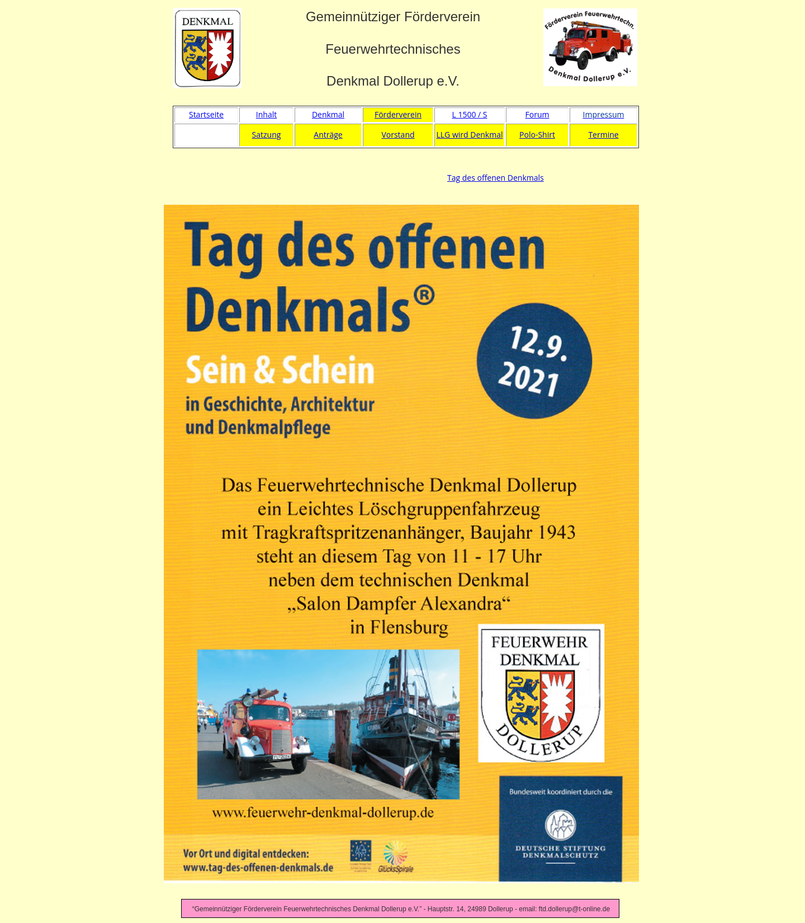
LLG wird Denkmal (470, 134)
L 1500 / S (469, 114)
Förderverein (398, 114)
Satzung (266, 134)
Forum (537, 114)
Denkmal (328, 114)
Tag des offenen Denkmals (495, 177)
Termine (603, 134)
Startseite (206, 114)
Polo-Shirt (537, 134)
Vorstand (397, 134)
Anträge (328, 134)
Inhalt (266, 114)
